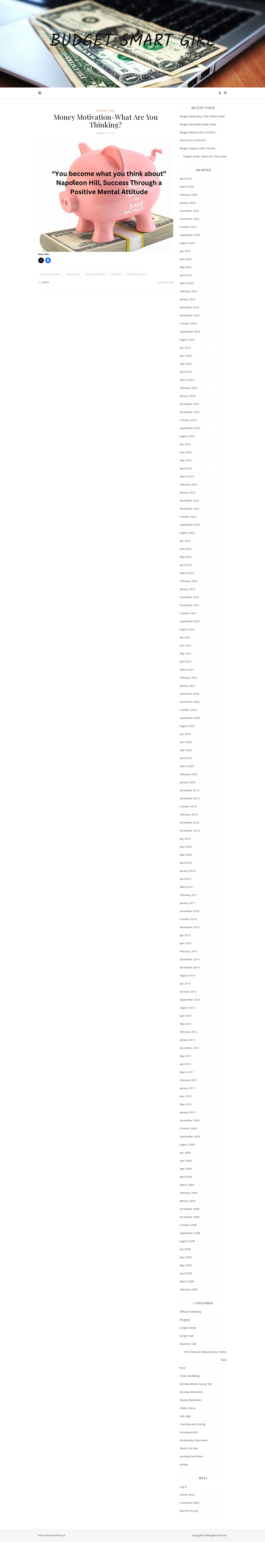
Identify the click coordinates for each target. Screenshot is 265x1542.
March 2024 (187, 379)
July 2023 (185, 444)
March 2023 (187, 476)
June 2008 (186, 1257)
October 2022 (188, 516)
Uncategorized (188, 1432)
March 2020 (187, 766)
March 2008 (187, 1281)
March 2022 (187, 573)
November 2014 (190, 967)
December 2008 (189, 1209)
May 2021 (186, 653)
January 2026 (187, 202)
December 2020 (189, 693)
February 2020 (188, 774)
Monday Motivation (191, 1392)
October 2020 (188, 710)
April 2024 (186, 371)
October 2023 (188, 420)
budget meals (188, 1327)
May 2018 (186, 854)
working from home (191, 1456)
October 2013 (188, 991)
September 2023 (190, 428)
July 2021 (185, 637)
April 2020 (186, 758)
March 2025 (187, 283)
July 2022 (185, 540)
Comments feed (189, 1502)
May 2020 (186, 750)
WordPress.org (189, 1510)
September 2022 (190, 524)
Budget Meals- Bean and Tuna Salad (203, 156)
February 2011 (188, 1080)
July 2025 (185, 251)
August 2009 (187, 1144)
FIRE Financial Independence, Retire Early (205, 1355)
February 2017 (188, 895)
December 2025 (189, 210)
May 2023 (186, 460)
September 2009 (190, 1136)
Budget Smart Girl (132, 41)
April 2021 (186, 661)
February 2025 (188, 291)
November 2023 (190, 412)
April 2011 (186, 1064)
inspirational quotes (50, 274)
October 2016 (188, 919)
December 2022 (189, 500)
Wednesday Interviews (194, 1440)
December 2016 (189, 911)
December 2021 (189, 597)
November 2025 (190, 218)
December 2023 (189, 404)
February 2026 (188, 194)
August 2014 (187, 975)
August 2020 (187, 726)
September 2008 (190, 1233)
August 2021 (187, 629)
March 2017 (187, 887)
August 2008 (187, 1241)
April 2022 (186, 565)
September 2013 (190, 999)
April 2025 (186, 275)
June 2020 (186, 742)
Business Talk (188, 1343)
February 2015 (188, 951)
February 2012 (188, 1031)
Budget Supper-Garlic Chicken (197, 148)
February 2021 (188, 677)
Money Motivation (190, 1400)
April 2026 (186, 178)
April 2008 (186, 1273)
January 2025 (187, 299)
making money (73, 274)
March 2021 (187, 669)
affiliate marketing (190, 1311)
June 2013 (186, 1015)
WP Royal (60, 1535)
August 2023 (187, 436)
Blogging (185, 1319)
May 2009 (186, 1168)
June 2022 (186, 549)
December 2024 (189, 307)
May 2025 (186, 267)
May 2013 (186, 1023)
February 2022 (188, 581)
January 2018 (187, 870)
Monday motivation (95, 274)
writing (184, 1464)
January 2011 (187, 1088)
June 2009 (186, 1160)
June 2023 (186, 452)
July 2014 (185, 983)
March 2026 (187, 186)
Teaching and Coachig (192, 1424)
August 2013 (187, 1007)
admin (45, 282)
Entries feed (187, 1494)
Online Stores (188, 1408)
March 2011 (187, 1072)
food (182, 1367)
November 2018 (190, 830)
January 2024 (187, 396)
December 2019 (189, 790)
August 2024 (187, 339)
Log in (183, 1486)
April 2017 (186, 879)
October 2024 (188, 323)
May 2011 (186, 1056)
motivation (115, 274)
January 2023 (187, 492)
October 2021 (188, 613)
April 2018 (186, 862)
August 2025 (187, 243)
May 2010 (186, 1104)
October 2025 (188, 227)
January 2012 (187, 1040)
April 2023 (186, 468)
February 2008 (188, 1289)
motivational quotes (136, 274)
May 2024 (186, 363)
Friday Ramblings (190, 1376)
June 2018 (186, 846)
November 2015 (190, 927)
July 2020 (185, 734)
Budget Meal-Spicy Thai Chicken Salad (202, 116)
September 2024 (190, 331)
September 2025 (190, 235)
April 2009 (186, 1176)
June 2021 (186, 645)
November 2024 (190, 315)
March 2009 (187, 1184)
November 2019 (190, 798)
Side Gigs (185, 1416)
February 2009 (188, 1192)
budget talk (106, 110)
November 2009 (190, 1120)
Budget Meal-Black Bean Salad (198, 124)
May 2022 (186, 557)
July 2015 (185, 935)
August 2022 (187, 532)
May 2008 (186, 1265)
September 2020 (190, 718)
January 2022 (187, 589)
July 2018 (185, 838)
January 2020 (187, 782)
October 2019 (188, 806)
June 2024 (186, 355)
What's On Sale (189, 1448)
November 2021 (190, 605)
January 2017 (187, 903)
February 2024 (188, 388)
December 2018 (189, 822)
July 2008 (185, 1249)
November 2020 (190, 701)
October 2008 (188, 1225)
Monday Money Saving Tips (196, 1384)
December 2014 (189, 959)
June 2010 (186, 1096)
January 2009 (187, 1201)
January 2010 (187, 1112)
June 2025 (186, 259)
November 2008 (190, 1217)
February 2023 (188, 484)
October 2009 (188, 1128)
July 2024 (185, 347)
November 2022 (190, 508)
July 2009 (185, 1152)
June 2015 (186, 943)
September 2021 (190, 621)
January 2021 (187, 685)
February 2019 (188, 814)
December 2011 (189, 1048)
